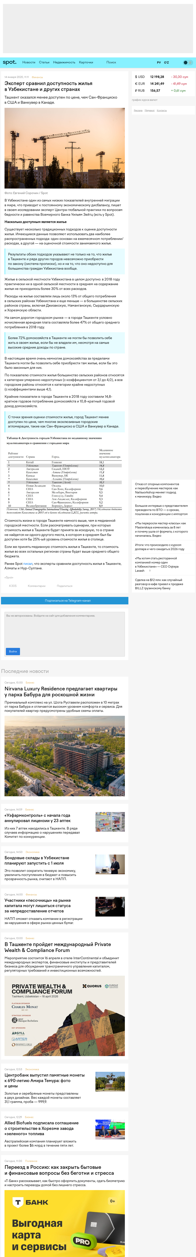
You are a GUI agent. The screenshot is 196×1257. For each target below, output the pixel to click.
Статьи (44, 62)
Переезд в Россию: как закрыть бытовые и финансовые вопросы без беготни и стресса (59, 1170)
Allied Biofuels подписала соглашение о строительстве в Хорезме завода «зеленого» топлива (42, 1128)
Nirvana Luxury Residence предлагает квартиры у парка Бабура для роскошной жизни (61, 691)
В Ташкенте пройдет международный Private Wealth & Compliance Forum (58, 947)
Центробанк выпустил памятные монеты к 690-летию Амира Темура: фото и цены (45, 1080)
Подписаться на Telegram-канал (65, 601)
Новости (28, 62)
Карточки (86, 62)
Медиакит (150, 110)
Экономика (32, 852)
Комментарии (34, 586)
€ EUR (140, 84)
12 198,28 (157, 77)
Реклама (138, 110)
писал (28, 564)
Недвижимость (64, 62)
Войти (13, 651)
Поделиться (62, 586)
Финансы (31, 894)
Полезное (31, 1161)
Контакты (162, 110)
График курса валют (146, 100)
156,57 (155, 90)
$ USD (140, 77)
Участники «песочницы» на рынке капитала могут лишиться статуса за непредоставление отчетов (38, 906)
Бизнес (30, 682)
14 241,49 (157, 84)
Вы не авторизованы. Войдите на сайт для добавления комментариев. (64, 629)
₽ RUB (140, 90)
